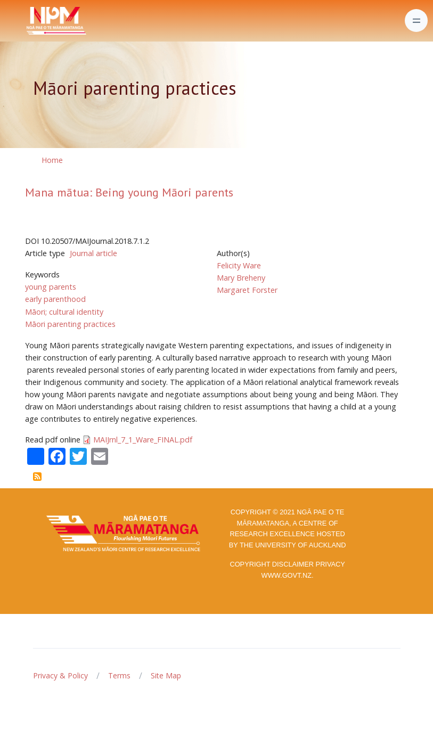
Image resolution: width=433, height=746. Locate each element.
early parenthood (55, 299)
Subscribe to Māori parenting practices (37, 476)
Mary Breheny (241, 278)
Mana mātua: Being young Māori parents (129, 192)
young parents (50, 287)
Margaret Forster (247, 290)
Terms (119, 675)
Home (52, 160)
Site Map (166, 675)
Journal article (93, 253)
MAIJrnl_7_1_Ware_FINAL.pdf (142, 440)
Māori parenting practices (70, 324)
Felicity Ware (239, 265)
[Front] (30, 20)
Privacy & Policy (60, 675)
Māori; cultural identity (64, 312)
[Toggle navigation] (416, 20)
